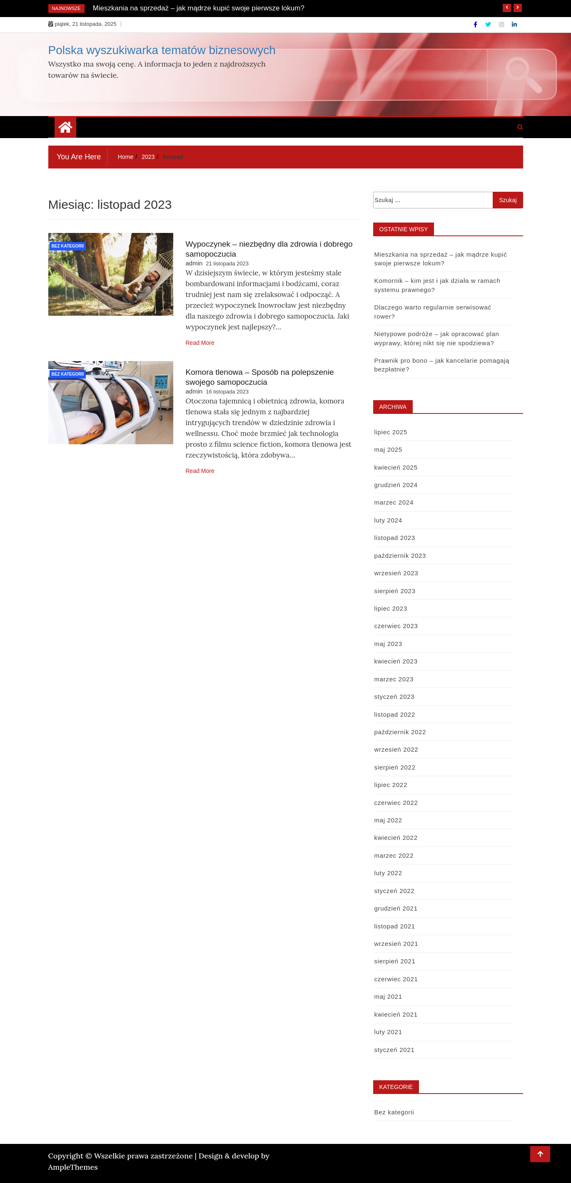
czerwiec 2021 (396, 979)
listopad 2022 (394, 714)
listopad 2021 (394, 926)
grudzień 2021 (396, 908)
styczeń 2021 (394, 1049)
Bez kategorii (68, 246)
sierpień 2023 (395, 590)
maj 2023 (388, 643)
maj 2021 (388, 996)
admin (194, 263)
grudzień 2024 (396, 484)
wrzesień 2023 (396, 573)
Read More (200, 342)
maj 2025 (388, 449)
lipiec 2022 (390, 784)
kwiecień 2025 (396, 467)
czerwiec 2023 (396, 625)
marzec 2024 (394, 502)
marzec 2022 (394, 855)
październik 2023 (400, 555)
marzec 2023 (394, 679)
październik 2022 (400, 731)
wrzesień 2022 (396, 749)
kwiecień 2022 (396, 837)
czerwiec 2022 (396, 802)
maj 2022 (388, 820)
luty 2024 (388, 520)
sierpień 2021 (395, 961)
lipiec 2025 (390, 432)
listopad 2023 (394, 537)
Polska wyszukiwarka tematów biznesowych (162, 50)
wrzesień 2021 (396, 943)
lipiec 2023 (390, 608)
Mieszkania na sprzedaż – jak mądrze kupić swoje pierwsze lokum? (198, 8)
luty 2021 (388, 1031)
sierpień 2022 (395, 767)
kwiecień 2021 (396, 1014)
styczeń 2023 (394, 696)
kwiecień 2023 (396, 661)
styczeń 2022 (394, 890)
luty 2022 (388, 872)
